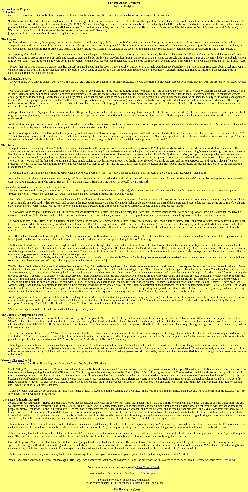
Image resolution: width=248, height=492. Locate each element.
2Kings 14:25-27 (194, 57)
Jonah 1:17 (50, 187)
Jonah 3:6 (39, 408)
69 (73, 300)
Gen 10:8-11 (142, 372)
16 (81, 300)
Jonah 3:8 (33, 106)
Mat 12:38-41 (56, 205)
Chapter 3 (39, 314)
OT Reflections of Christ (126, 482)
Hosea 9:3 (72, 100)
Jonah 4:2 (34, 115)
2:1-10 (61, 187)
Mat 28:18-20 (181, 454)
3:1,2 (28, 321)
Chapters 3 (18, 360)
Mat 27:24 (199, 172)
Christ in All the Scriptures (143, 473)
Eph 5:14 (45, 324)
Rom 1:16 (228, 459)
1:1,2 (21, 321)
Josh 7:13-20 (161, 154)
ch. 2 (58, 297)
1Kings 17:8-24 (62, 45)
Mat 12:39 (74, 24)
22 (69, 300)
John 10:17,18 (139, 181)
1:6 (65, 321)
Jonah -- (10, 12)
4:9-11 (177, 448)
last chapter (102, 442)
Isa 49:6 (190, 448)
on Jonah (148, 467)
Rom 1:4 (101, 30)
